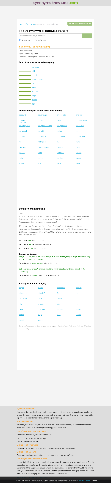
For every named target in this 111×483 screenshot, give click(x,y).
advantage (42, 115)
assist (34, 75)
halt (77, 293)
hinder (59, 298)
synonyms (35, 30)
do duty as (42, 136)
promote (60, 153)
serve (40, 158)
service (60, 158)
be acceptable (82, 120)
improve (35, 96)
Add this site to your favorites (80, 23)
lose (77, 304)
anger (21, 288)
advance (35, 67)
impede (41, 304)
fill (20, 142)
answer (79, 115)
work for (79, 163)
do (33, 83)
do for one (61, 136)
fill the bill (42, 142)
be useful (23, 131)
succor (79, 158)
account (22, 115)
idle (20, 304)
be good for (62, 126)
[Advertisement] (55, 12)
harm (40, 298)
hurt (77, 298)
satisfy (21, 158)
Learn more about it (84, 480)
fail (58, 293)
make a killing (43, 147)
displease (23, 293)
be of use (80, 126)
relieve (78, 153)
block (40, 288)
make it (60, 147)
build (78, 131)
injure (59, 304)
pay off (22, 153)
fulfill (78, 142)
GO (87, 36)
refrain (78, 309)
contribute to (37, 79)
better (59, 131)
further (35, 91)
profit (40, 153)
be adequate (24, 126)
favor (34, 87)
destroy (79, 288)
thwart (78, 315)
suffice (21, 163)
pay (33, 104)
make (34, 100)
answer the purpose (23, 121)
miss (21, 309)
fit (57, 142)
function (22, 147)
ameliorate (61, 115)
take (59, 315)
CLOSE (94, 480)
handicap (23, 298)
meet (78, 147)
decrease (61, 288)
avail (59, 120)
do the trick (80, 136)
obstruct (41, 309)
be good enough (45, 126)
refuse (21, 315)
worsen (41, 320)
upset (21, 320)
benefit (41, 131)
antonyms (51, 30)
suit (39, 163)
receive (60, 309)
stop (40, 315)
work (59, 163)
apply (40, 120)
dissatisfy (42, 293)
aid (33, 71)
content (22, 136)
